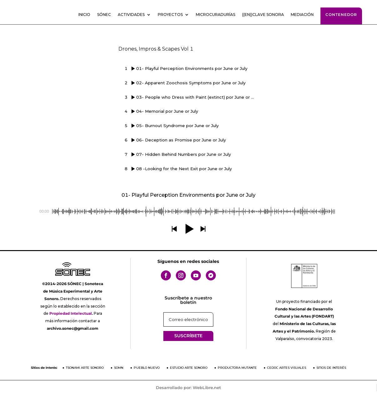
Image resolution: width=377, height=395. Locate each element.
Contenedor (341, 14)
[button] (173, 229)
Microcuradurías (215, 14)
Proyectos (170, 14)
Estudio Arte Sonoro (188, 368)
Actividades (131, 14)
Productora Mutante (237, 368)
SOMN (118, 368)
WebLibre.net (207, 387)
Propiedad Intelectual (70, 313)
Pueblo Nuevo (147, 368)
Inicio (84, 14)
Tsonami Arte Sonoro (85, 368)
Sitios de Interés (331, 368)
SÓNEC (104, 14)
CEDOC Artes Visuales (286, 368)
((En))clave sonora (263, 14)
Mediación (302, 14)
